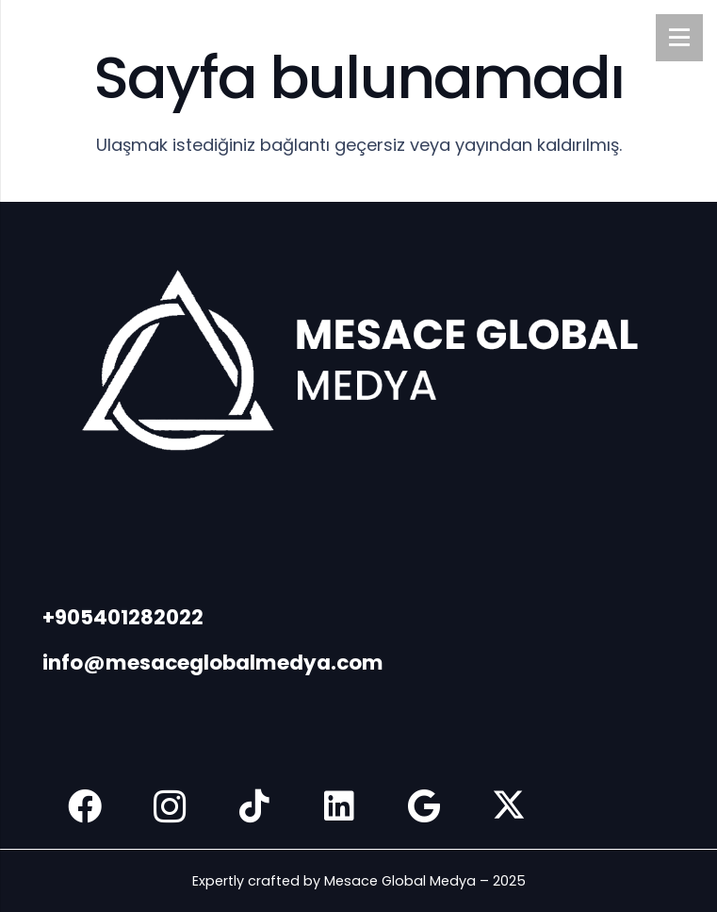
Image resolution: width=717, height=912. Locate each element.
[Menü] (679, 37)
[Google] (424, 806)
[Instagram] (169, 806)
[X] (508, 806)
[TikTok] (254, 806)
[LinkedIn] (339, 806)
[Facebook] (84, 806)
